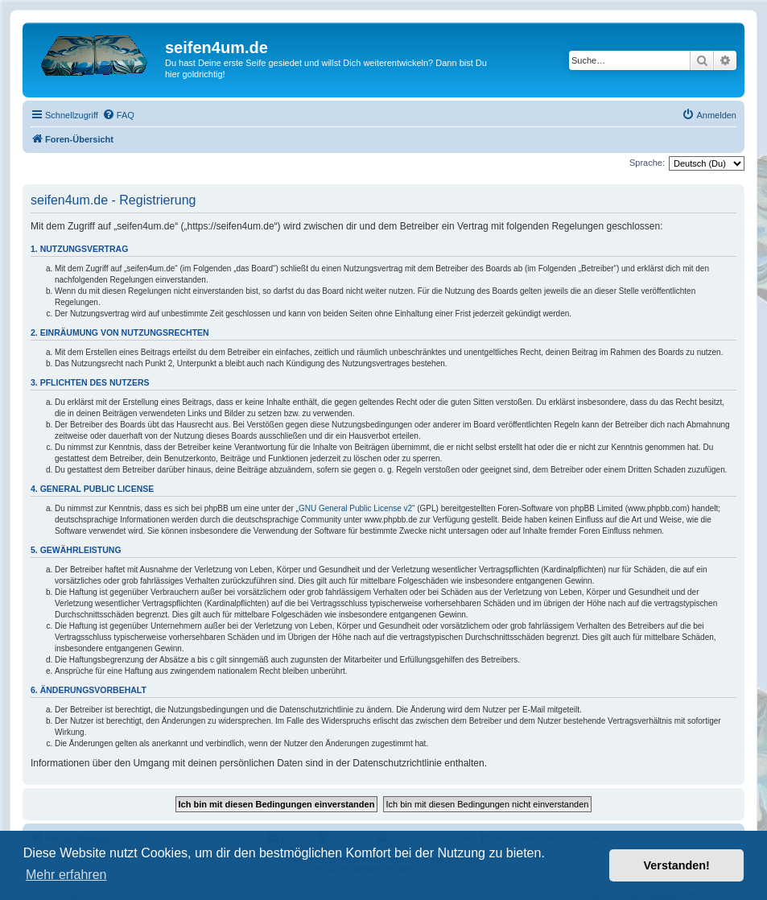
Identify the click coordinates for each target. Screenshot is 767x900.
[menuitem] (118, 115)
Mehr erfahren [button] (66, 874)
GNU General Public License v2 (355, 508)
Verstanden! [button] (677, 865)
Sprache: (647, 162)
